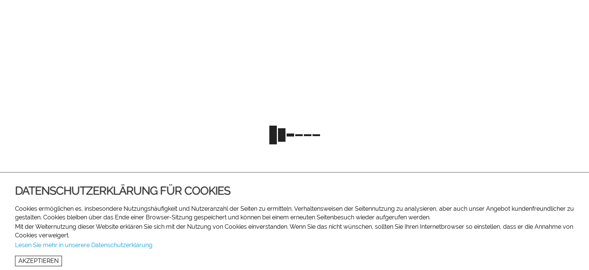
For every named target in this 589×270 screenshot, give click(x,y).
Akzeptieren (38, 260)
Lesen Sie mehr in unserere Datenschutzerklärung (84, 245)
